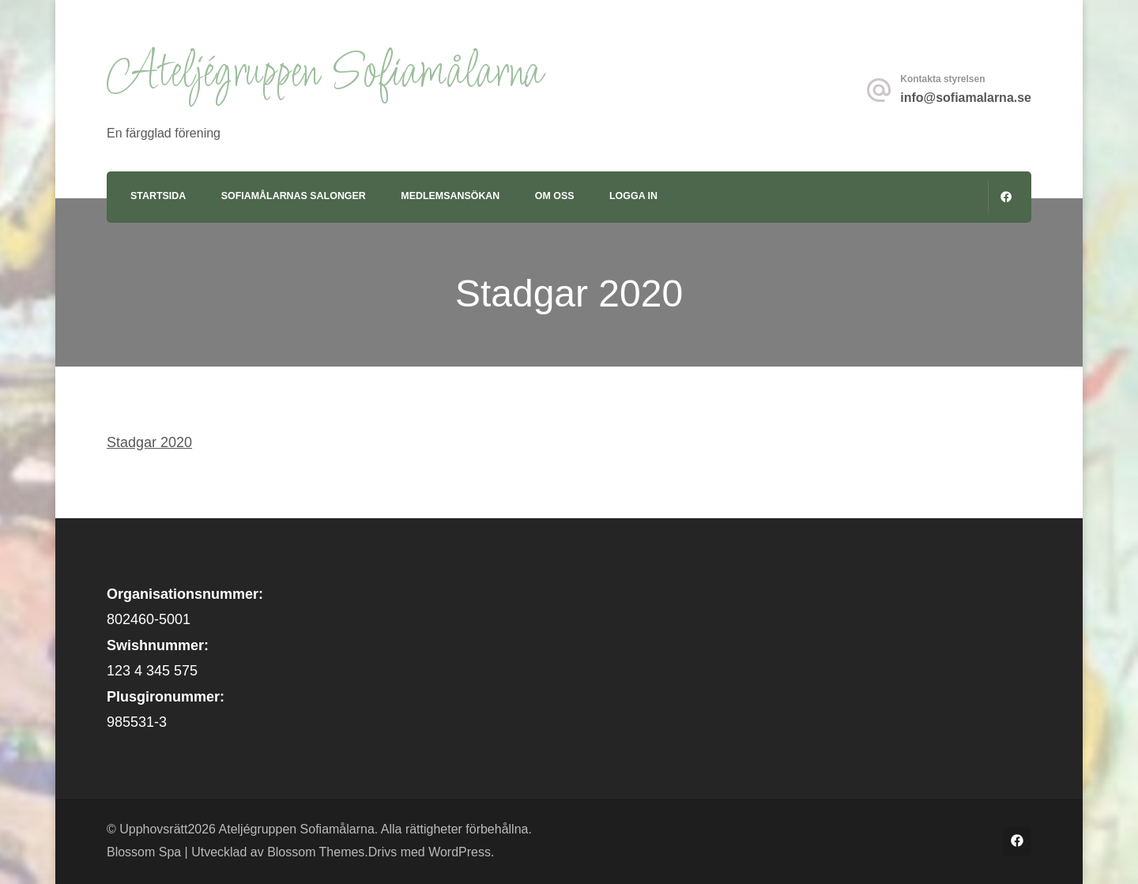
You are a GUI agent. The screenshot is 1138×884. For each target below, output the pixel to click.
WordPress (459, 852)
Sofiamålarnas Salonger (293, 195)
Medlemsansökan (450, 195)
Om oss (555, 195)
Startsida (158, 195)
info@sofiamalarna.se (965, 97)
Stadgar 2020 (149, 442)
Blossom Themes (315, 852)
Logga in (633, 195)
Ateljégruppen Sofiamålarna (324, 73)
